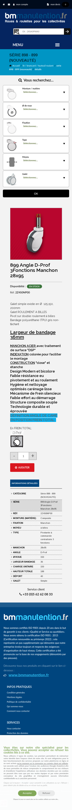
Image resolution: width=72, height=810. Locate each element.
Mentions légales (14, 697)
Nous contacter (14, 728)
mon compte (20, 4)
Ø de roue (27, 105)
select (64, 92)
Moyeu (25, 157)
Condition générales (16, 692)
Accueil (16, 65)
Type (24, 140)
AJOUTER (22, 467)
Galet (24, 174)
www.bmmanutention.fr (28, 675)
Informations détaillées (25, 483)
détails (38, 69)
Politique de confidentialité (19, 701)
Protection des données (17, 733)
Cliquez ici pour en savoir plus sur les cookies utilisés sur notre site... (36, 799)
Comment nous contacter (18, 711)
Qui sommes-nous (15, 706)
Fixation (26, 122)
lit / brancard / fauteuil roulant (38, 65)
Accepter (27, 793)
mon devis (58, 4)
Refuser (46, 793)
